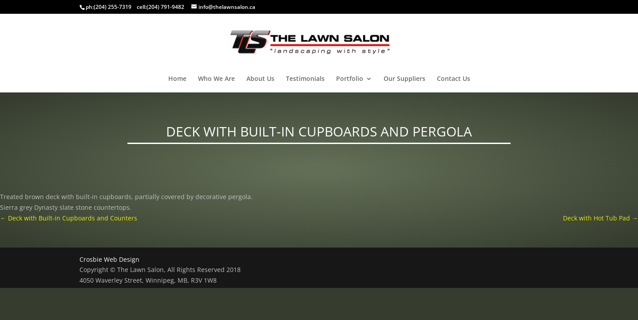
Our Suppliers (404, 79)
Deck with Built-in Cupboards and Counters (68, 218)
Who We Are (216, 79)
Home (177, 79)
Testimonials (305, 79)
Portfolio (349, 79)
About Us (260, 79)
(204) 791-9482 (165, 7)
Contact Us (453, 79)
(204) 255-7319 (112, 7)
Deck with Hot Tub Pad (600, 218)
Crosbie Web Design (109, 259)
